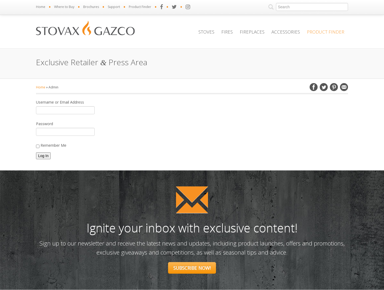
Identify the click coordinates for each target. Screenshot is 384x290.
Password (44, 123)
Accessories (285, 32)
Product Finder (140, 7)
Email (344, 87)
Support (114, 7)
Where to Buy (64, 7)
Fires (227, 32)
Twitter (324, 87)
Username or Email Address (60, 102)
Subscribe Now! (192, 268)
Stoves (206, 32)
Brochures (91, 7)
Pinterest (334, 87)
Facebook (314, 87)
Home (40, 7)
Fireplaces (252, 32)
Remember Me (51, 145)
